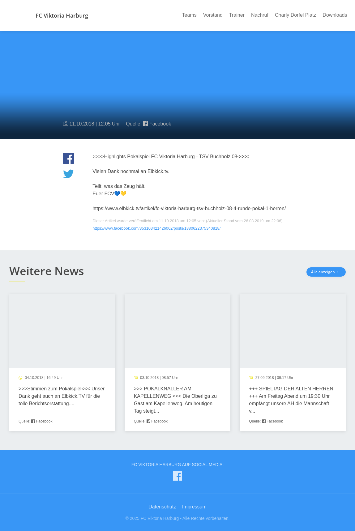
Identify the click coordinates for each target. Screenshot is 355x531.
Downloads (335, 15)
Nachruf (259, 15)
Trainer (237, 15)
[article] (62, 362)
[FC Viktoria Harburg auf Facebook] (177, 477)
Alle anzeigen (326, 271)
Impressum (194, 506)
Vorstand (213, 15)
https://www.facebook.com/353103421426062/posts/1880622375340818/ (156, 228)
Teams (189, 15)
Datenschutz (162, 506)
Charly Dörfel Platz (295, 15)
